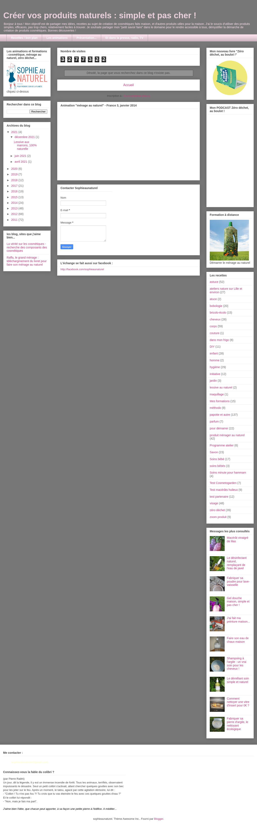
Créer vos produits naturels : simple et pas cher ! (99, 15)
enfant (214, 353)
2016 (14, 191)
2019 (14, 174)
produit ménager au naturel (227, 435)
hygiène (215, 367)
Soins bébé (217, 459)
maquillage (217, 394)
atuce (213, 299)
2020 (14, 168)
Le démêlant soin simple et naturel (238, 680)
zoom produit (218, 517)
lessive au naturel (221, 387)
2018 (14, 180)
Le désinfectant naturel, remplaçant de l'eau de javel (237, 563)
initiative (215, 374)
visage (214, 503)
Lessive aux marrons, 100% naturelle (25, 145)
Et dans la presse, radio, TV (124, 37)
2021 (14, 132)
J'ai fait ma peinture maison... (238, 619)
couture (214, 333)
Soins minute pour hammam (228, 472)
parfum (214, 421)
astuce (214, 281)
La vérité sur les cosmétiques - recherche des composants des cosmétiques (27, 247)
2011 (14, 219)
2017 (14, 185)
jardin (213, 380)
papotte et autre (220, 414)
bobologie (216, 306)
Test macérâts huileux (224, 489)
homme (214, 360)
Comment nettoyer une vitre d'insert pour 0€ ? (238, 702)
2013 (14, 208)
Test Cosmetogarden (223, 483)
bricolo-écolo (218, 312)
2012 (14, 214)
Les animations (57, 37)
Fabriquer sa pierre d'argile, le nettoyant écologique (237, 723)
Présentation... (86, 37)
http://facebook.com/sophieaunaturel (82, 269)
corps (213, 326)
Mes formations (220, 401)
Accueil (128, 85)
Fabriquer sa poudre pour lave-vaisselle (238, 581)
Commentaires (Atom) (137, 95)
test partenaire (219, 496)
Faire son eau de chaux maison (238, 639)
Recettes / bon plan (24, 37)
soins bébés (217, 466)
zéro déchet (217, 510)
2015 (14, 197)
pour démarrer (219, 428)
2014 (14, 202)
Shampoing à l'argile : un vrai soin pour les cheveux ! (236, 663)
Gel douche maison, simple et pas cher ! (238, 601)
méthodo (215, 407)
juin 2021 (21, 156)
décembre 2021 (25, 137)
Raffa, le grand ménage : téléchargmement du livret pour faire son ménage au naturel (27, 261)
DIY (212, 346)
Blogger (158, 818)
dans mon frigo (219, 340)
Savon (214, 452)
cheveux (215, 319)
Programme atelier (222, 445)
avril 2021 (21, 161)
